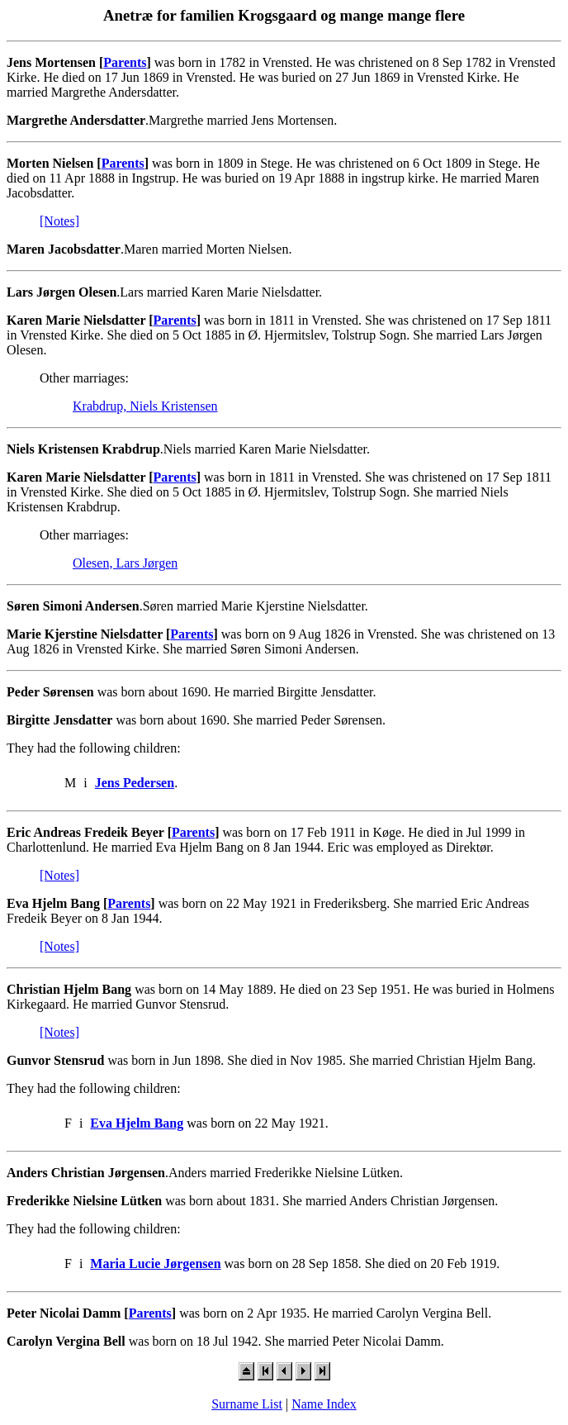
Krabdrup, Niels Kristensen (145, 406)
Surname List (246, 1404)
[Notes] (59, 221)
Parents (124, 62)
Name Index (324, 1404)
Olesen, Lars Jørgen (125, 563)
